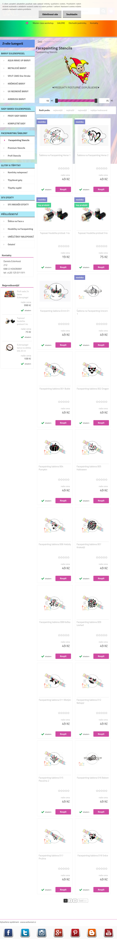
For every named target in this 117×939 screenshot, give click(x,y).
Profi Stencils (14, 155)
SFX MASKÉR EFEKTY (18, 204)
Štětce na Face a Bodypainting (16, 222)
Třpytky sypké (14, 188)
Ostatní (11, 244)
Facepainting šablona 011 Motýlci (55, 699)
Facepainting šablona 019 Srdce (93, 855)
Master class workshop (43, 23)
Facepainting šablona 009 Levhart (89, 624)
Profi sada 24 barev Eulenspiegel (23, 294)
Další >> (83, 900)
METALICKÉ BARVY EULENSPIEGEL (17, 69)
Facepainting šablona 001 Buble (55, 388)
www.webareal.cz (28, 922)
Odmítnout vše (49, 14)
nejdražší (70, 110)
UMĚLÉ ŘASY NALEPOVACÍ (21, 236)
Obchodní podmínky (77, 23)
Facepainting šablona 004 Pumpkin (51, 468)
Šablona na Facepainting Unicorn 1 (92, 312)
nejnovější (82, 110)
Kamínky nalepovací (17, 172)
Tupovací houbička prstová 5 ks (22, 321)
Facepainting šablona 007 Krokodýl (89, 546)
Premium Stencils (16, 148)
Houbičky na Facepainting (20, 229)
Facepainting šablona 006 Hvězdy (55, 544)
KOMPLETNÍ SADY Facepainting (16, 124)
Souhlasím (71, 14)
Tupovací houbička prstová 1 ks (55, 233)
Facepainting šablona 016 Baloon (93, 777)
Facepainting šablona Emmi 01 (55, 310)
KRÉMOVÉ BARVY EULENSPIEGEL (16, 84)
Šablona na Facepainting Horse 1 (54, 155)
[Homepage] (27, 22)
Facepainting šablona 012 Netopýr (89, 701)
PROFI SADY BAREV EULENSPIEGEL (17, 117)
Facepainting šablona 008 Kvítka (54, 622)
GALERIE (61, 23)
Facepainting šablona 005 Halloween (89, 468)
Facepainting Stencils (18, 140)
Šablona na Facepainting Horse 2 (92, 155)
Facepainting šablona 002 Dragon (93, 388)
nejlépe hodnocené (98, 110)
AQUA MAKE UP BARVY (19, 60)
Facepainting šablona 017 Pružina (51, 857)
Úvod (40, 41)
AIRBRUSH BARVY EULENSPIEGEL (17, 100)
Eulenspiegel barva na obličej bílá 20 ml (24, 347)
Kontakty (94, 23)
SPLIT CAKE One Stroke (19, 76)
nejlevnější (58, 110)
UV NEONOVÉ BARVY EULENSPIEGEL (18, 92)
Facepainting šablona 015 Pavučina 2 (51, 779)
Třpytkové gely (15, 180)
